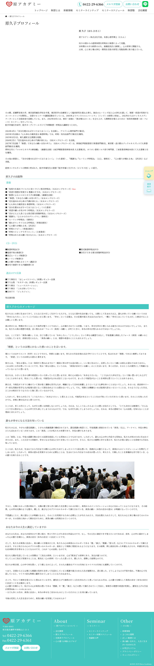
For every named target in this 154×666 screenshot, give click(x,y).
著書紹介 (149, 185)
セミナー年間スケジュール (100, 634)
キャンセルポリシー (131, 655)
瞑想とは (55, 10)
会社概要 (142, 10)
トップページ (41, 10)
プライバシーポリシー (131, 651)
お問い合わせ (132, 4)
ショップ (149, 171)
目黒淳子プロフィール (64, 638)
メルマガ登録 (113, 4)
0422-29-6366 (93, 4)
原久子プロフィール (64, 634)
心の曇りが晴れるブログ (66, 641)
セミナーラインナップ (87, 10)
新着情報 (68, 10)
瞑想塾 (131, 10)
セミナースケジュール (113, 10)
